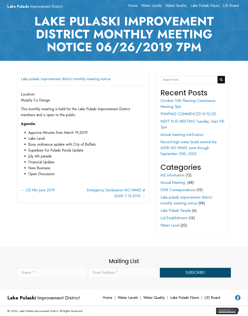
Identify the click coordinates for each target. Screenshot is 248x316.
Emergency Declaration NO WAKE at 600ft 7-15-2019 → (116, 193)
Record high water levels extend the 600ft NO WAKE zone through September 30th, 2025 (188, 148)
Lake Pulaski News (184, 298)
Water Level (169, 225)
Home (107, 298)
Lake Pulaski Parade (175, 210)
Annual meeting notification (181, 134)
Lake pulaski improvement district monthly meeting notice (65, 79)
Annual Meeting (173, 182)
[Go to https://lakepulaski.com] (42, 7)
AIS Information (172, 175)
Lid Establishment (174, 218)
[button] (195, 273)
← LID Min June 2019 (38, 190)
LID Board (212, 298)
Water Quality (154, 298)
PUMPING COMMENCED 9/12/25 (188, 114)
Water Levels (128, 298)
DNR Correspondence (177, 190)
